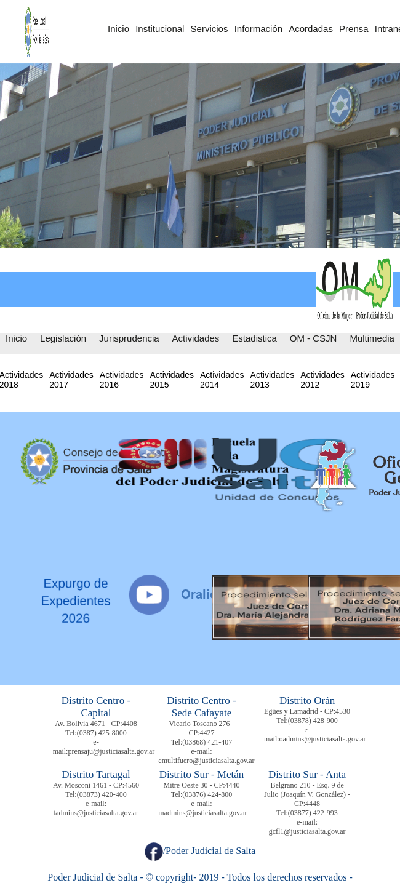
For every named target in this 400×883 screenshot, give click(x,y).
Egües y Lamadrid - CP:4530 (307, 711)
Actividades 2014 (222, 380)
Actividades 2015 (172, 380)
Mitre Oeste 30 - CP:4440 (202, 785)
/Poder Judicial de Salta (200, 850)
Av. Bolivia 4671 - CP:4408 (96, 723)
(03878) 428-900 (313, 720)
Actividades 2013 (272, 380)
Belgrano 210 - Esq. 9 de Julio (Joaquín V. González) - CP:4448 (307, 794)
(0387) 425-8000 (102, 733)
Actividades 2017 (71, 380)
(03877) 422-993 (313, 813)
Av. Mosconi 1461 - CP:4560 (96, 785)
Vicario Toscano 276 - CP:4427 (201, 728)
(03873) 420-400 (102, 794)
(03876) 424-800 (207, 794)
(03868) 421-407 (207, 742)
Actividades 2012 (322, 380)
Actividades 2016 (122, 380)
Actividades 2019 (373, 380)
